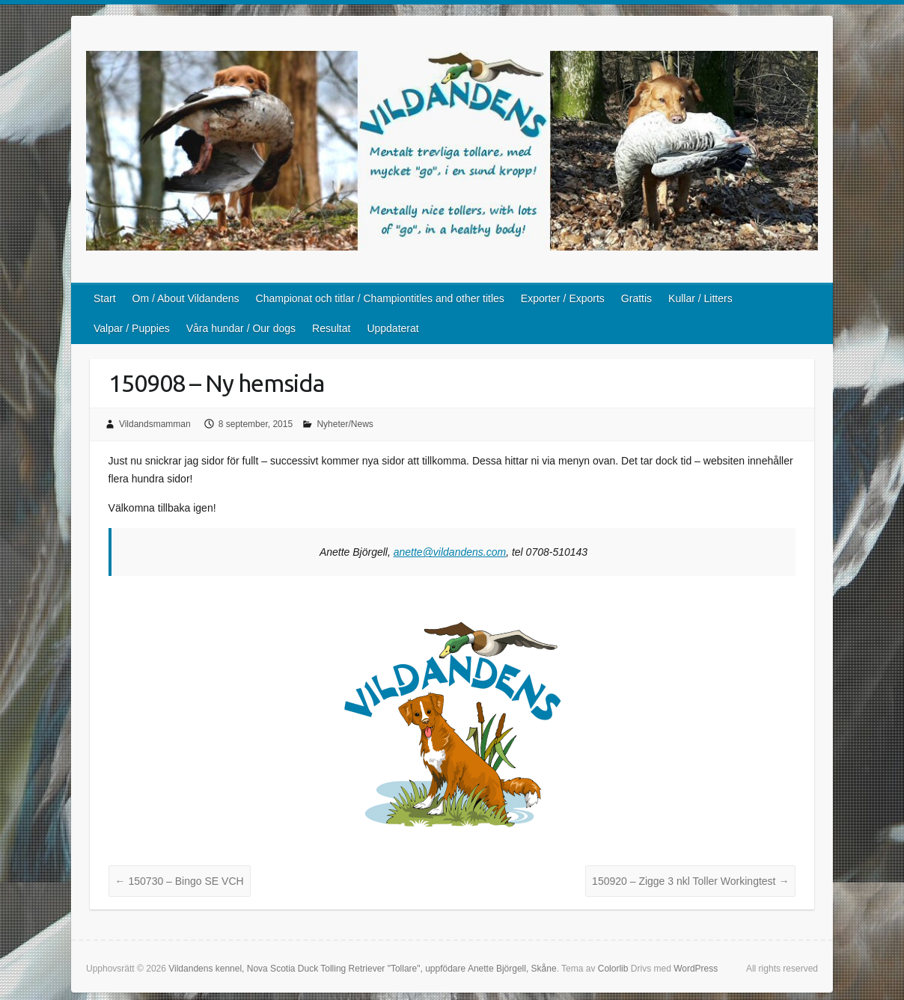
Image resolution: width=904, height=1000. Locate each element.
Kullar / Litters (700, 298)
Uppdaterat (392, 328)
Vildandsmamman (155, 424)
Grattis (636, 298)
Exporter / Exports (563, 298)
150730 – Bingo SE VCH (179, 881)
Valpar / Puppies (132, 328)
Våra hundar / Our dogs (241, 328)
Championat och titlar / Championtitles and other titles (380, 298)
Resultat (331, 328)
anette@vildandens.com (450, 552)
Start (105, 298)
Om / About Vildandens (185, 298)
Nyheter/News (345, 424)
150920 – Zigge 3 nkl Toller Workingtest (690, 881)
